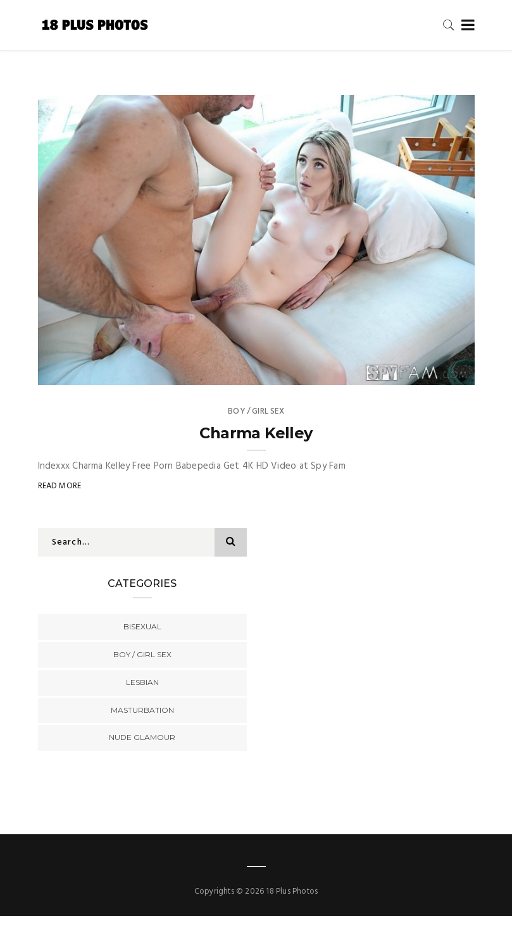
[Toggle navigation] (465, 26)
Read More (60, 486)
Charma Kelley (255, 433)
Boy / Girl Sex (256, 411)
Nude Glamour (142, 737)
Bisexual (142, 626)
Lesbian (142, 682)
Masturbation (142, 710)
